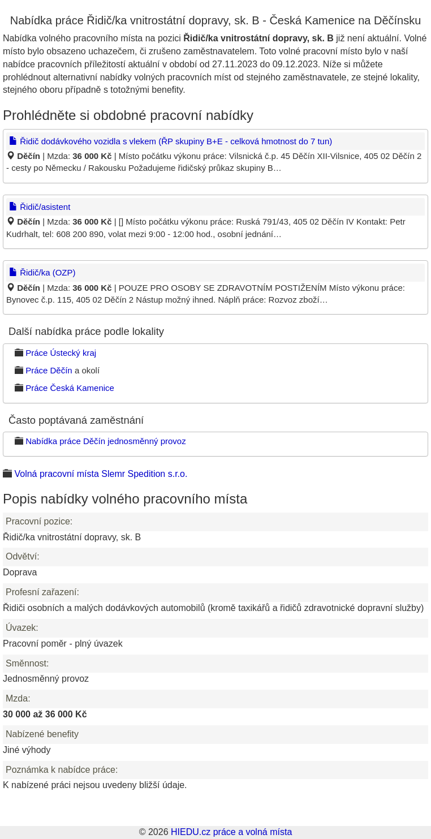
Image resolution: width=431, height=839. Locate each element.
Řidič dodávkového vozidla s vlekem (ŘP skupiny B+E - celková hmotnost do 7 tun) (170, 141)
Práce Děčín (48, 370)
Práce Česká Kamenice (69, 388)
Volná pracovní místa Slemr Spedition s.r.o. (100, 474)
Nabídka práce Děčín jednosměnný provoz (105, 441)
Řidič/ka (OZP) (42, 272)
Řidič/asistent (39, 207)
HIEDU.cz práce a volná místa (231, 832)
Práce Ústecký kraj (60, 353)
